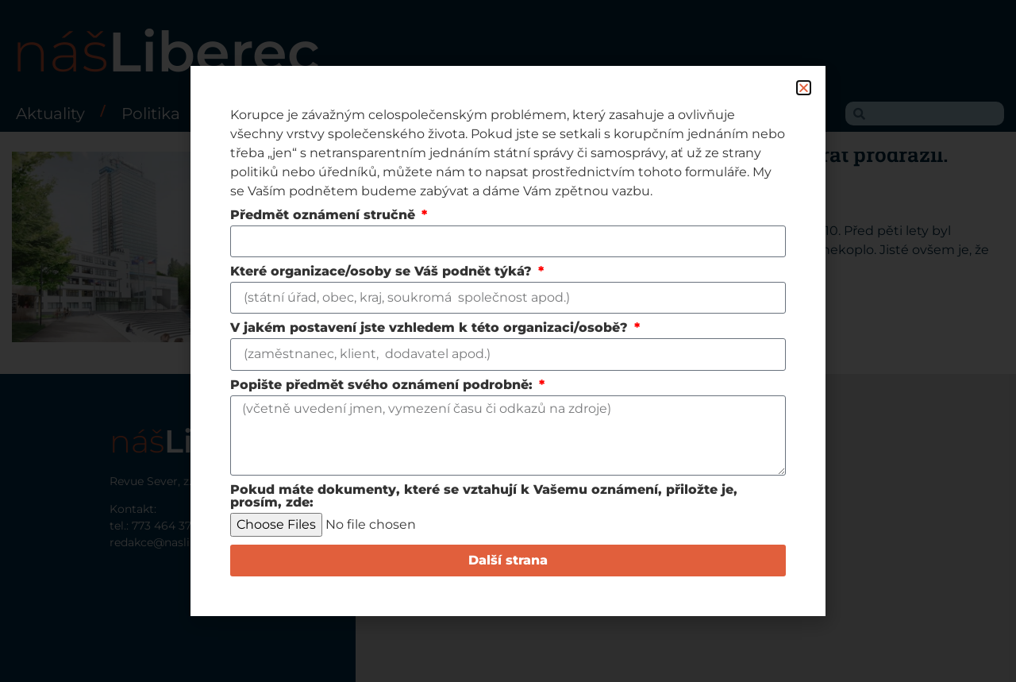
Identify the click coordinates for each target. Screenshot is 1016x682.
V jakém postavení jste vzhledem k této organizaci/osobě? (431, 328)
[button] (804, 88)
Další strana (508, 560)
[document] (508, 341)
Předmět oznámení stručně (324, 215)
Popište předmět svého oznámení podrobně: (383, 385)
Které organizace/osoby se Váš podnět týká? (383, 272)
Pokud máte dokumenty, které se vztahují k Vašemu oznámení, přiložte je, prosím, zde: (483, 497)
